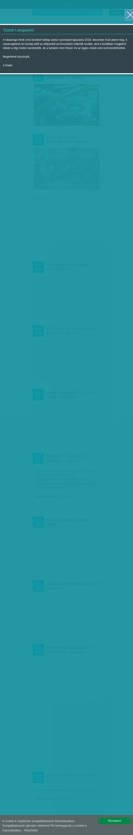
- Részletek (30, 830)
